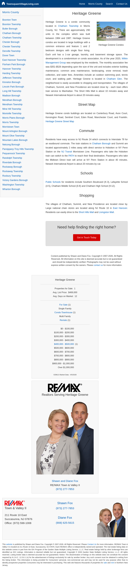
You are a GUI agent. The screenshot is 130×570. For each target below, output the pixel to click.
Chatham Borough (101, 143)
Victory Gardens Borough (15, 180)
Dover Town (8, 55)
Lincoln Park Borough (13, 86)
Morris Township (10, 122)
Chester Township (11, 46)
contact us (98, 265)
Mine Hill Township (11, 109)
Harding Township (11, 73)
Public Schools (53, 182)
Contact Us (121, 4)
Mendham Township (12, 104)
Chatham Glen (114, 79)
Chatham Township (68, 26)
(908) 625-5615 (65, 522)
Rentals (63, 320)
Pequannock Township (13, 153)
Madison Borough (11, 95)
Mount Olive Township (13, 135)
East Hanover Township (14, 60)
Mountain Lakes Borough (15, 140)
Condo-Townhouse (63, 312)
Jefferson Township (12, 78)
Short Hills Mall (86, 212)
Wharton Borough (11, 189)
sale (105, 563)
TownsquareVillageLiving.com (22, 4)
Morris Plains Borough (13, 118)
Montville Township (11, 113)
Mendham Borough (12, 100)
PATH (71, 155)
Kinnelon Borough (11, 82)
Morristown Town (10, 127)
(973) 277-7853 (65, 489)
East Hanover (120, 208)
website (9, 544)
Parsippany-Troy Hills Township (18, 149)
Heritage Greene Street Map (60, 121)
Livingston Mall (106, 212)
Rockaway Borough (12, 167)
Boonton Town (9, 20)
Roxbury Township (11, 176)
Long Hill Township (11, 91)
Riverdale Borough (11, 162)
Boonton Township (11, 24)
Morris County (95, 4)
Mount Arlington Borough (14, 131)
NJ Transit (66, 151)
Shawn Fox (65, 503)
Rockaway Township (12, 171)
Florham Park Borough (13, 64)
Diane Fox (65, 517)
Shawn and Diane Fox (65, 480)
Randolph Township (12, 158)
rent (112, 563)
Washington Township (13, 184)
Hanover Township (11, 69)
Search (109, 4)
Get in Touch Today (86, 237)
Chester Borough (11, 42)
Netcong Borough (11, 144)
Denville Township (11, 51)
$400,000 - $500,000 (64, 344)
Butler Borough (9, 28)
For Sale (63, 305)
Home (82, 4)
